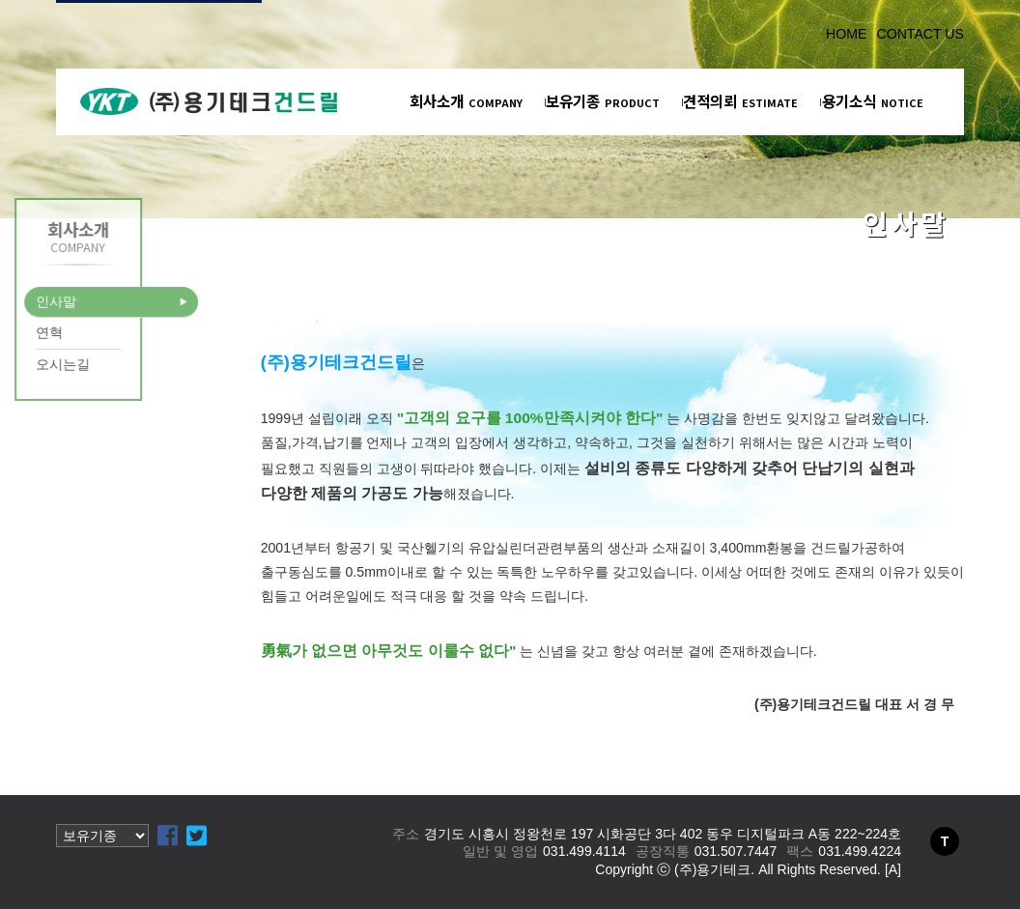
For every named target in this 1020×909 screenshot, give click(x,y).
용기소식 (872, 100)
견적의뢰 (740, 100)
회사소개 (466, 100)
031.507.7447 (736, 851)
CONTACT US (920, 34)
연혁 (23, 332)
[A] (893, 869)
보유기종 (603, 100)
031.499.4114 (584, 851)
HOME (846, 34)
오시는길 (37, 364)
